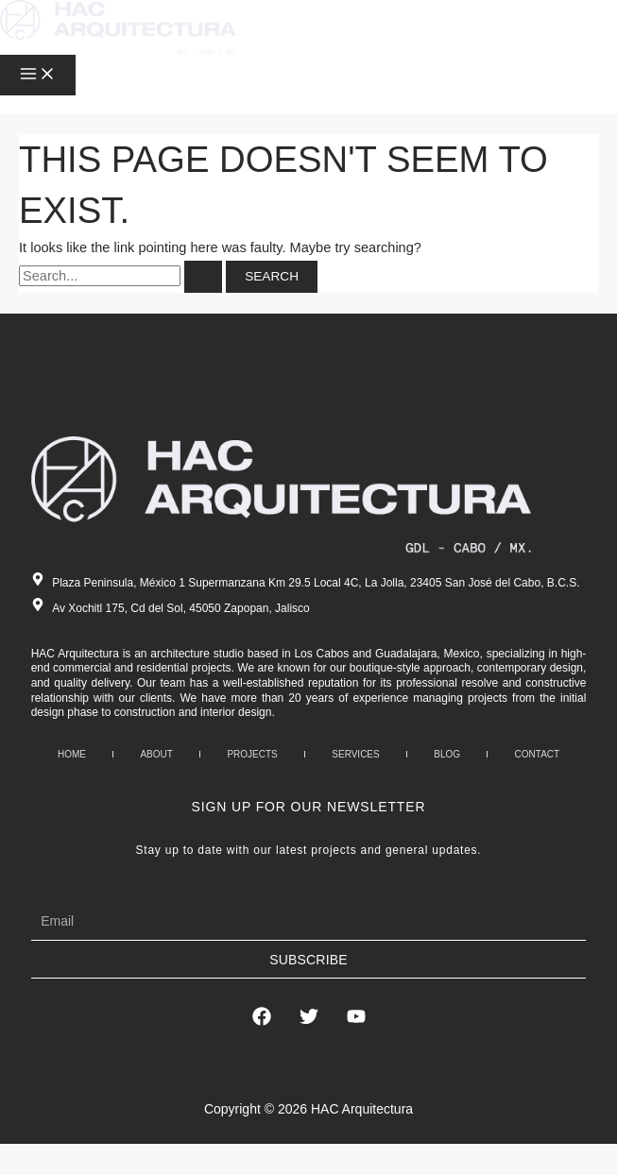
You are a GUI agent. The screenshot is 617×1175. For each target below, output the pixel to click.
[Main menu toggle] (38, 75)
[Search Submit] (203, 277)
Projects (252, 754)
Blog (447, 754)
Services (355, 754)
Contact (537, 754)
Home (72, 754)
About (156, 754)
